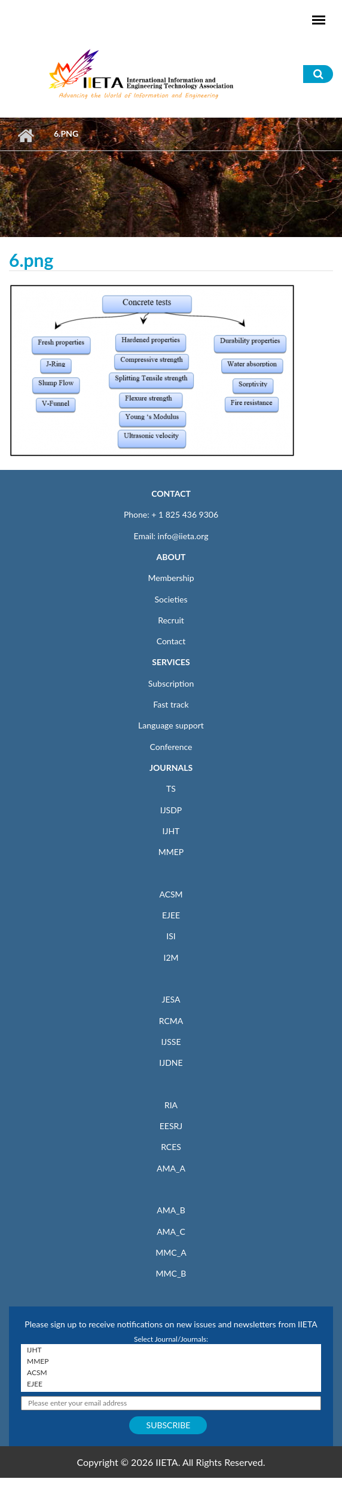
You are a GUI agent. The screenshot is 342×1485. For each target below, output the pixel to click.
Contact (171, 641)
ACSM (170, 894)
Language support (171, 725)
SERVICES (171, 662)
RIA (171, 1105)
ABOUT (170, 557)
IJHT (171, 831)
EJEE (171, 915)
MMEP (171, 852)
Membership (171, 578)
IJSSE (171, 1042)
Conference (171, 747)
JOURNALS (171, 768)
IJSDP (171, 810)
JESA (171, 999)
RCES (171, 1147)
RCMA (171, 1021)
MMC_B (171, 1273)
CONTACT (171, 493)
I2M (170, 957)
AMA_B (171, 1210)
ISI (170, 936)
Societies (171, 599)
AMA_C (171, 1231)
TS (171, 788)
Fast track (170, 704)
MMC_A (170, 1252)
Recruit (171, 620)
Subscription (171, 683)
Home (25, 135)
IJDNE (170, 1062)
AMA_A (171, 1168)
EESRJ (171, 1126)
